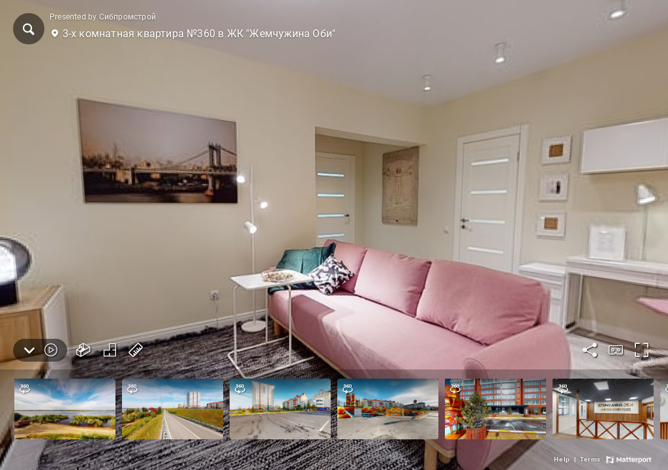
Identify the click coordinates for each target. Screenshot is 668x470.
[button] (28, 28)
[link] (561, 459)
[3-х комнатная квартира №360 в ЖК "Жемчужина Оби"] (334, 235)
